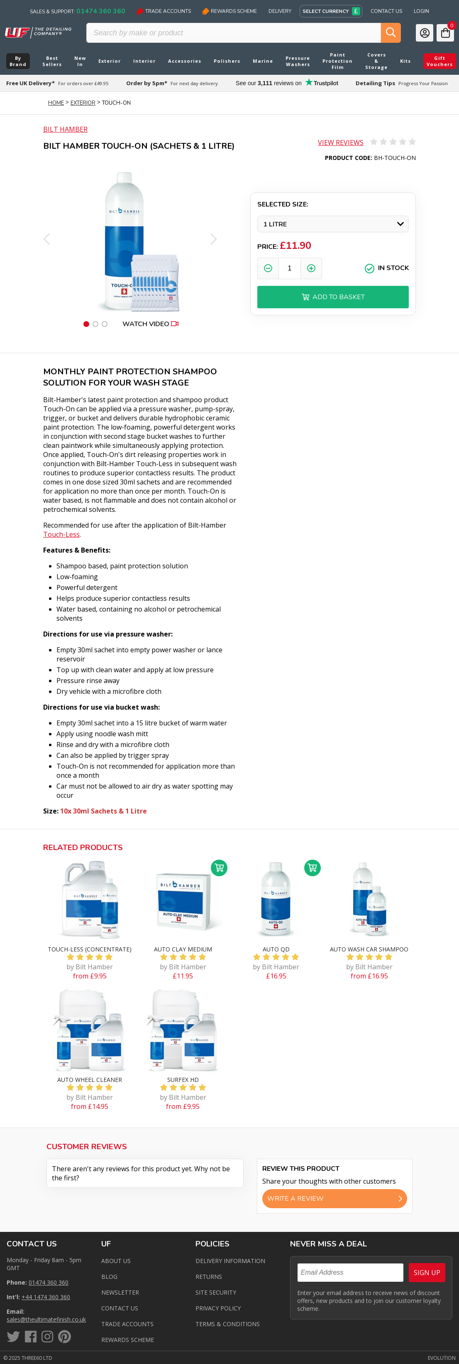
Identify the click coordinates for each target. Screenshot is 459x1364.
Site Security (215, 1292)
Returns (208, 1276)
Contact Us (386, 11)
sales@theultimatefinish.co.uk (46, 1319)
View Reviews (341, 142)
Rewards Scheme (230, 11)
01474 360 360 (48, 1282)
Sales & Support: (77, 11)
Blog (109, 1276)
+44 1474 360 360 (46, 1297)
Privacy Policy (218, 1308)
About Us (116, 1261)
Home (56, 103)
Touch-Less (61, 534)
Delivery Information (230, 1261)
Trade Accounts (164, 11)
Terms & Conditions (227, 1324)
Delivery (280, 11)
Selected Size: (282, 204)
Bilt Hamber (65, 129)
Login (421, 11)
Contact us (119, 1308)
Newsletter (120, 1292)
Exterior (83, 103)
